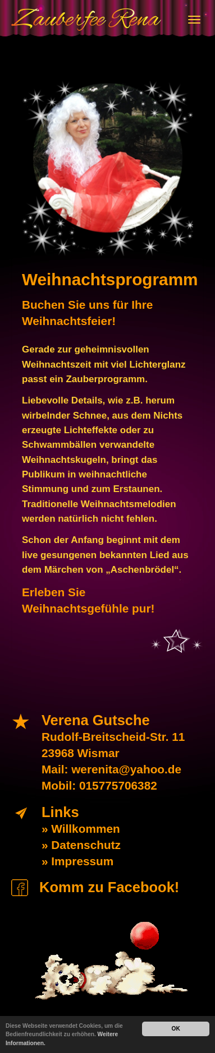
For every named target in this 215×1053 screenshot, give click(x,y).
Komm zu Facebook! (109, 887)
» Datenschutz (81, 844)
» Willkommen (81, 828)
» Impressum (77, 861)
